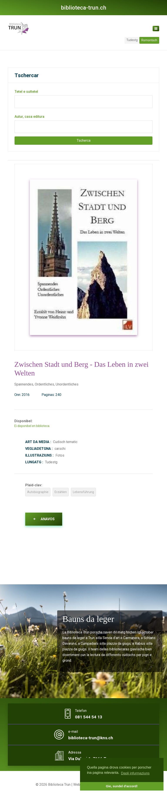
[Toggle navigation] (156, 28)
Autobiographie (37, 492)
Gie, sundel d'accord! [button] (122, 786)
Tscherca (83, 140)
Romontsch (149, 40)
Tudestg (132, 40)
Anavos (44, 519)
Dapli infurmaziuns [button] (135, 773)
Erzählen (61, 492)
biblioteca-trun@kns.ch (90, 737)
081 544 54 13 (88, 716)
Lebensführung (83, 492)
